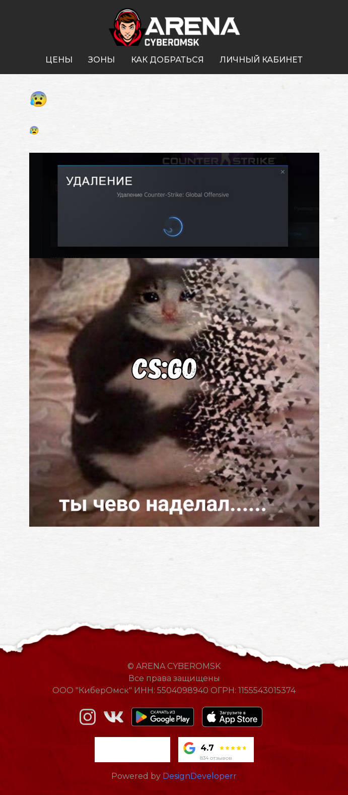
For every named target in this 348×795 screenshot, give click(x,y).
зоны (101, 60)
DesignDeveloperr (200, 776)
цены (59, 60)
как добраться (167, 60)
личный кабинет (261, 60)
